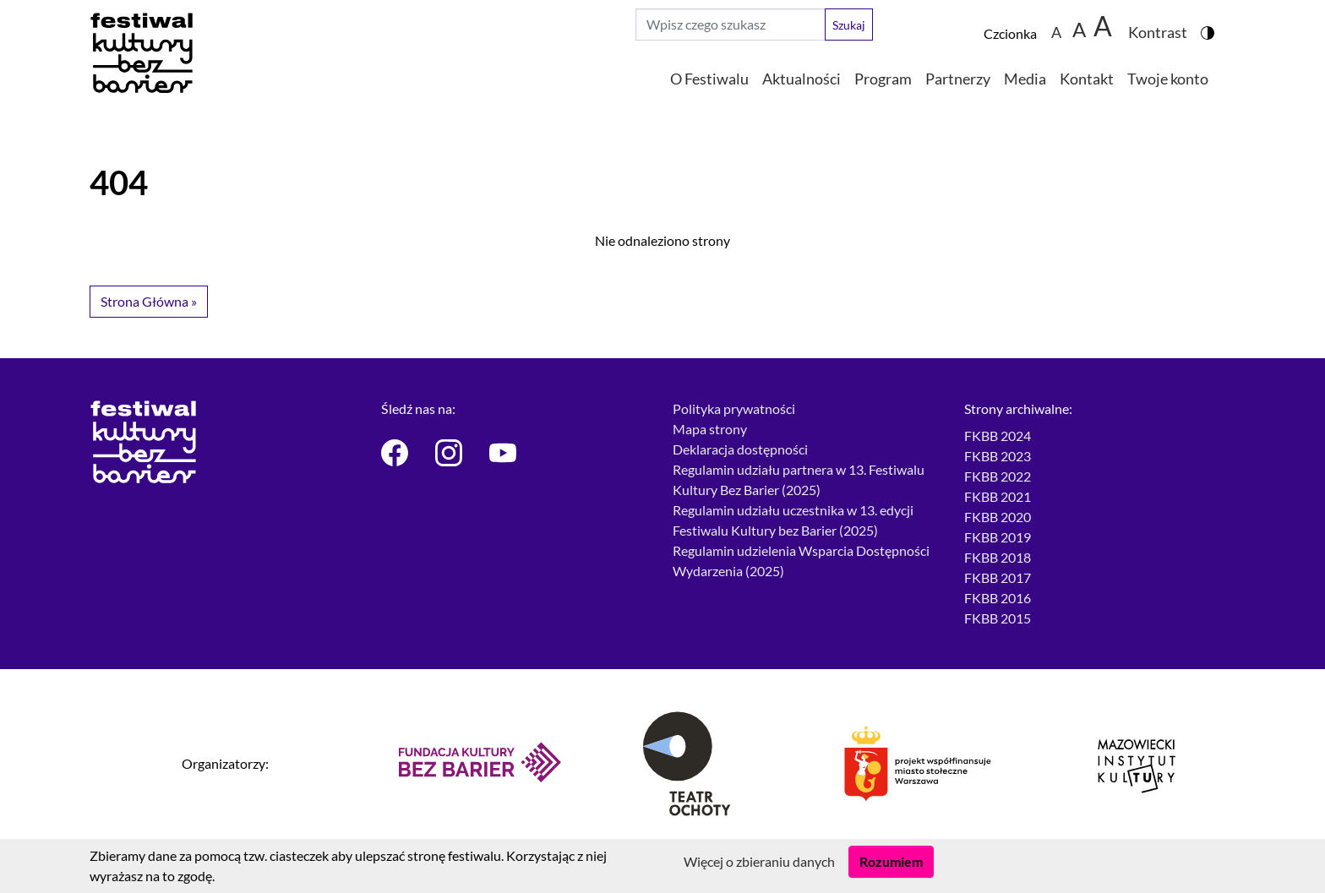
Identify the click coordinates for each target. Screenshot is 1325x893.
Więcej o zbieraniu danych (759, 861)
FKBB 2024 (997, 435)
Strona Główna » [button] (149, 301)
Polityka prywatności (734, 408)
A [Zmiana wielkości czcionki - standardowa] (1056, 32)
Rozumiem (891, 861)
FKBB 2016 (997, 598)
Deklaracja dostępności (740, 449)
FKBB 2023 (997, 456)
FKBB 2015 (997, 618)
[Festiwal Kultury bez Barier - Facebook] (398, 452)
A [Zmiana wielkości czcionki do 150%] (1079, 29)
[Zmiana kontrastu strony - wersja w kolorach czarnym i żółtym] (1164, 24)
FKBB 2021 (997, 496)
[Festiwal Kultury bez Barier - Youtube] (506, 452)
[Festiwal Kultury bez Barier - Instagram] (452, 452)
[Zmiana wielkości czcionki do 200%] (1103, 24)
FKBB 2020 (997, 517)
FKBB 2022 (997, 476)
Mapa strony (710, 429)
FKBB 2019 (997, 537)
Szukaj (848, 25)
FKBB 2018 (997, 557)
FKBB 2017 (997, 577)
